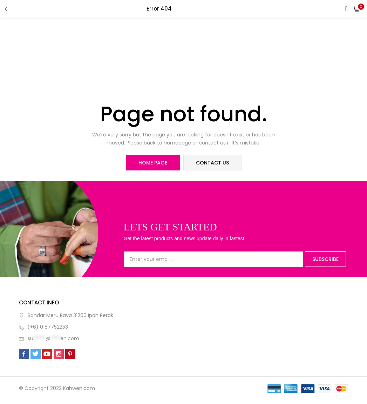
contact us (212, 162)
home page (152, 162)
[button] (356, 9)
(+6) (33, 326)
